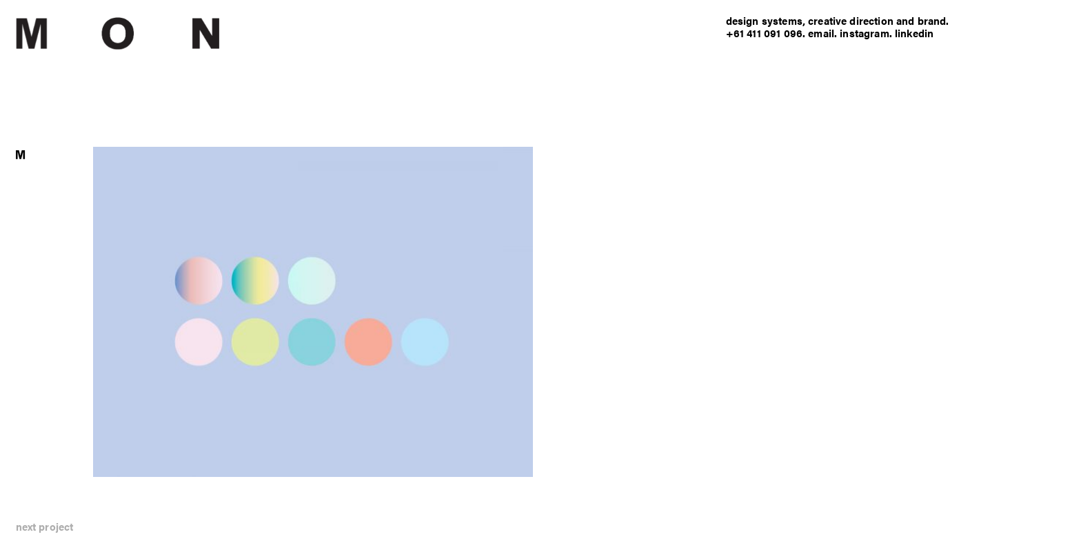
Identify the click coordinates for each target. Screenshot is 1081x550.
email (821, 33)
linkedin (914, 33)
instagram (864, 33)
